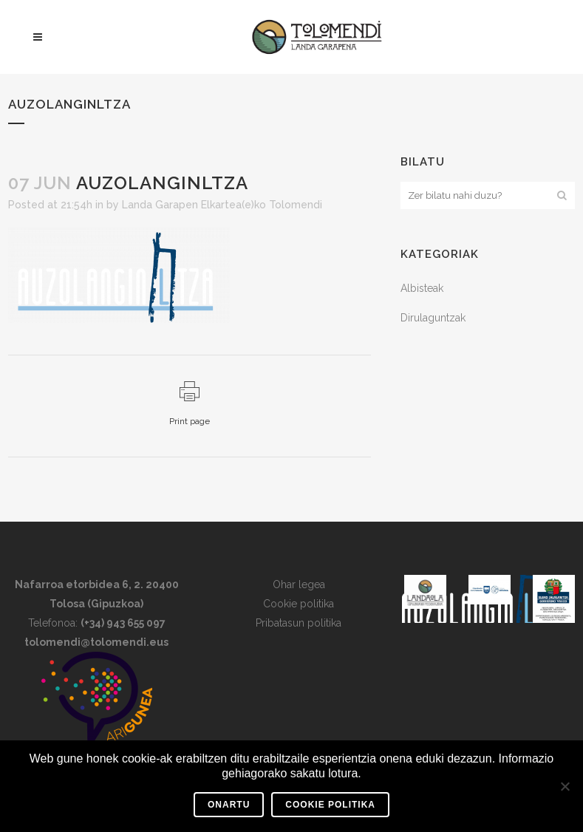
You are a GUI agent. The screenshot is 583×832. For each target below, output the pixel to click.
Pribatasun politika (298, 623)
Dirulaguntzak (433, 318)
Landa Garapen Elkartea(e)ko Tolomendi (222, 205)
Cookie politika (298, 604)
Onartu (229, 804)
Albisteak (421, 288)
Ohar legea (299, 584)
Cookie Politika (330, 804)
